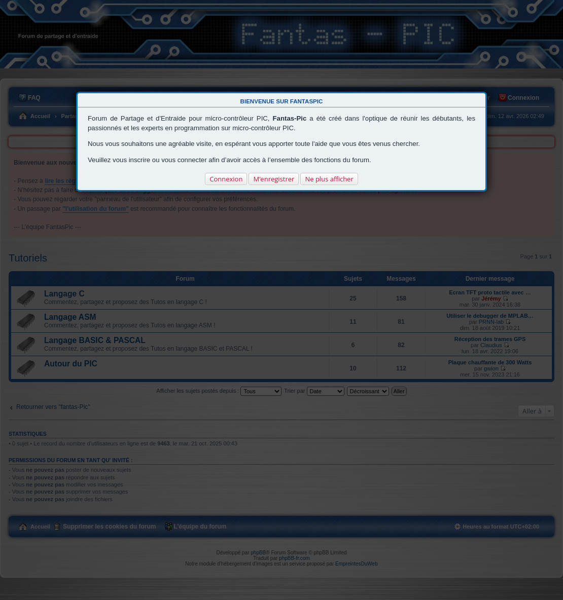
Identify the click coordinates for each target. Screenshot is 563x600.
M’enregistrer (273, 178)
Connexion (225, 178)
